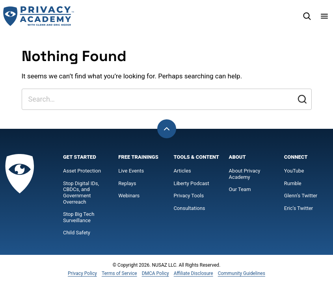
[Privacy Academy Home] (38, 16)
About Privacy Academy (244, 174)
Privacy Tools (188, 196)
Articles (182, 171)
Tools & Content (196, 157)
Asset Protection (82, 171)
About (237, 157)
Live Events (131, 171)
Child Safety (76, 233)
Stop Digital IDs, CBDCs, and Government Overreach (81, 192)
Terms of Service (119, 273)
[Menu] (324, 16)
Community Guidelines (241, 273)
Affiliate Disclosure (193, 273)
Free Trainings (138, 157)
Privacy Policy (82, 273)
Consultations (189, 208)
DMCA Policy (155, 273)
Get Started (79, 157)
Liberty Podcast (191, 183)
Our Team (240, 189)
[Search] (307, 16)
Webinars (129, 196)
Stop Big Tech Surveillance (79, 217)
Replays (127, 183)
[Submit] (302, 99)
